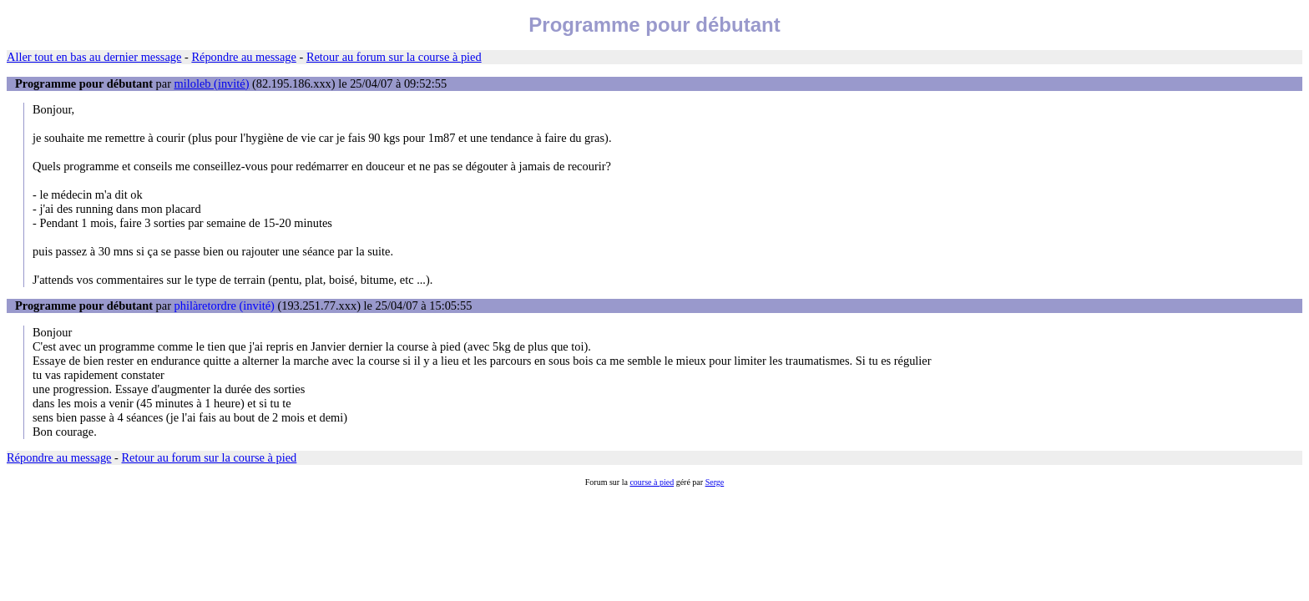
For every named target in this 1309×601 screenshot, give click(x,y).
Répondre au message (243, 56)
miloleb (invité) (212, 83)
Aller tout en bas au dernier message (94, 56)
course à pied (651, 482)
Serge (715, 482)
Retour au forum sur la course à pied (394, 56)
